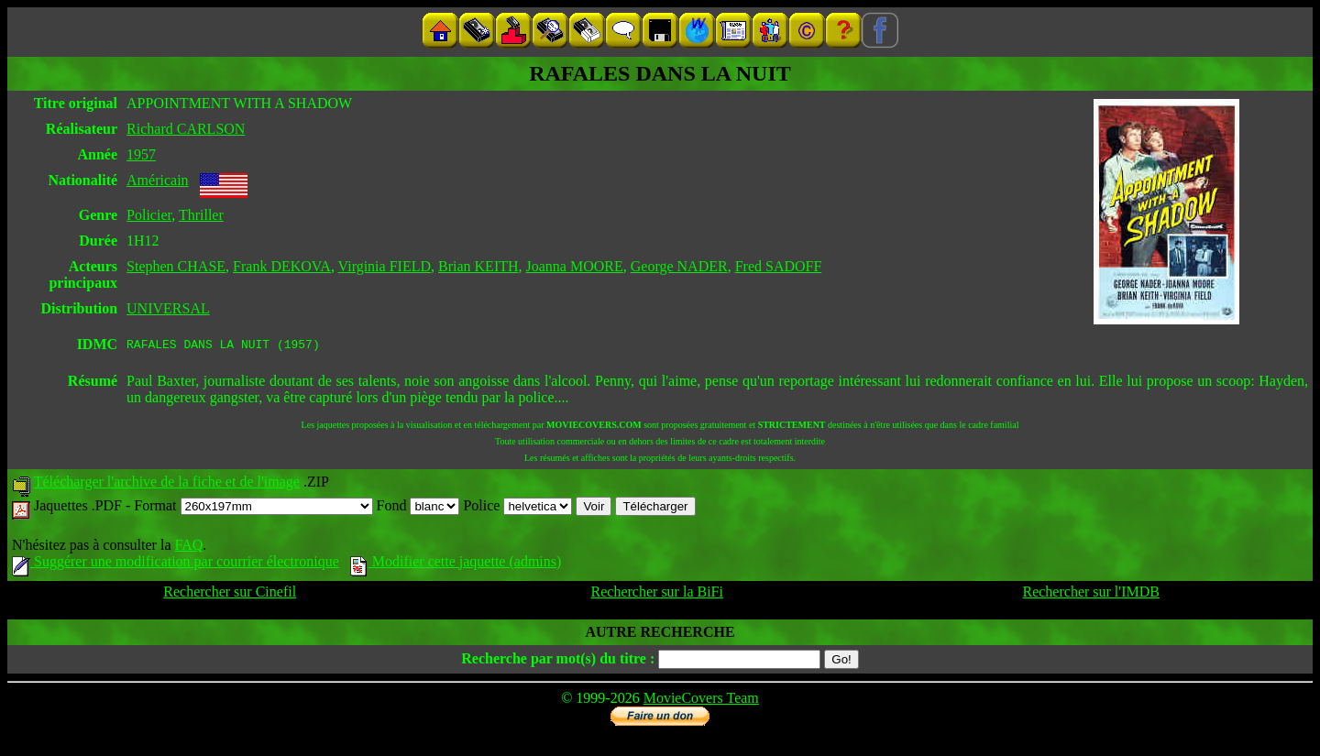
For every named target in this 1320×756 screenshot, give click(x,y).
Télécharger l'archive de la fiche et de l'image (167, 484)
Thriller (201, 215)
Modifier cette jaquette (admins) (456, 564)
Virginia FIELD (384, 266)
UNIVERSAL (168, 308)
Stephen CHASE (176, 266)
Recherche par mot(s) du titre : (557, 661)
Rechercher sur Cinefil (229, 594)
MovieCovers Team (701, 700)
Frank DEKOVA (282, 266)
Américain (157, 180)
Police (517, 508)
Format (253, 508)
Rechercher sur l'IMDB (1091, 594)
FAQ (188, 547)
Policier (148, 215)
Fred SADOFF (778, 266)
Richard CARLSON (185, 129)
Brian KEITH (478, 266)
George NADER (679, 266)
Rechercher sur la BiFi (657, 594)
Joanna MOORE (574, 266)
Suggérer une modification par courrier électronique (175, 564)
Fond (418, 508)
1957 (141, 154)
